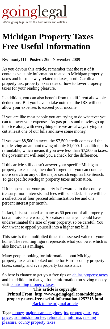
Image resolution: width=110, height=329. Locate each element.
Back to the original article (55, 303)
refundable (56, 317)
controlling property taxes (32, 284)
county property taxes (36, 322)
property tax (80, 312)
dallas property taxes (90, 275)
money (18, 312)
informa (74, 317)
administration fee (29, 317)
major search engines (44, 312)
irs (66, 312)
